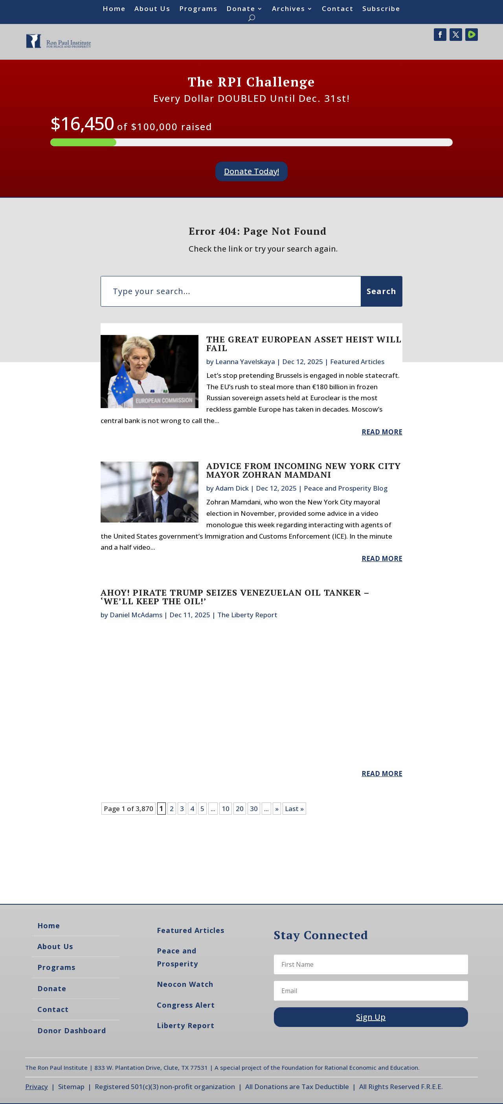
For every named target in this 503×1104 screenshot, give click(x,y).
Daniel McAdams (136, 614)
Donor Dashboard (71, 1030)
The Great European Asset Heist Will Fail (304, 343)
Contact (338, 9)
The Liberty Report (247, 614)
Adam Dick (232, 488)
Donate (240, 9)
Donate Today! (251, 171)
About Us (152, 9)
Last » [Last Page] (294, 808)
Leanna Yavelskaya (245, 361)
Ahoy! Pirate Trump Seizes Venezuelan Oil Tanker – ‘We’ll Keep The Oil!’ (235, 597)
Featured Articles (357, 361)
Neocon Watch (185, 984)
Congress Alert (186, 1005)
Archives (288, 9)
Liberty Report (186, 1025)
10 (225, 808)
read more (382, 431)
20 (240, 808)
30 (254, 808)
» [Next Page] (277, 808)
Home (114, 9)
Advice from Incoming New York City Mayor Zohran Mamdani (303, 470)
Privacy (36, 1086)
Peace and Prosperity (177, 957)
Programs (198, 9)
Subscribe (381, 9)
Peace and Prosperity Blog (345, 488)
